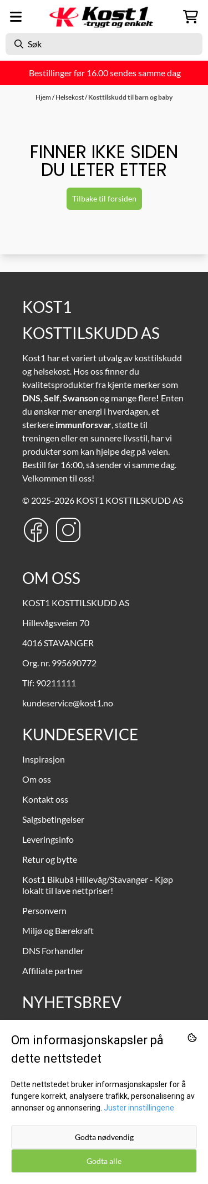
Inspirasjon (43, 759)
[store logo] (104, 17)
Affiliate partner (52, 970)
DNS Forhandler (53, 950)
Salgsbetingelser (53, 819)
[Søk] (104, 44)
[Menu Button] (16, 17)
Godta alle (104, 1161)
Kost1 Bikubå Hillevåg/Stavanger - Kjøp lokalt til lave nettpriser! (97, 885)
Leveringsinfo (48, 839)
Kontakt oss (45, 799)
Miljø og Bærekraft (58, 930)
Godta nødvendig (104, 1137)
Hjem (43, 97)
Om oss (36, 779)
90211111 (56, 682)
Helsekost (70, 97)
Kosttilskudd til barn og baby (130, 97)
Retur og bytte (49, 859)
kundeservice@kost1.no (67, 702)
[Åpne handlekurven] (190, 17)
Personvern (44, 910)
